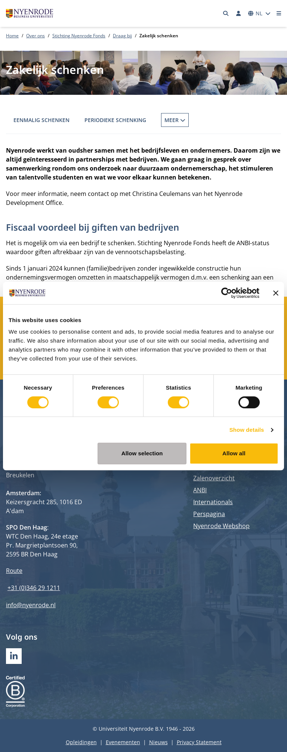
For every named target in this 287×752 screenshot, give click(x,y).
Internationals (213, 502)
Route (14, 571)
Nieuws (158, 742)
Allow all (234, 453)
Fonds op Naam (183, 120)
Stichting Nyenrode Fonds (78, 35)
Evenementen (123, 742)
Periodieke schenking (115, 120)
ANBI (200, 490)
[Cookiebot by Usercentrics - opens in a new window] (226, 293)
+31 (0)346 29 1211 (33, 588)
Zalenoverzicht (214, 478)
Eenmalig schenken (41, 120)
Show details (246, 430)
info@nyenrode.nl (31, 605)
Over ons (35, 35)
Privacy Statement (199, 742)
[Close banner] (275, 293)
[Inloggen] (238, 13)
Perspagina (209, 514)
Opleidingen (81, 742)
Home (12, 35)
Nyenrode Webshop (221, 526)
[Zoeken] (226, 13)
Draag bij (122, 35)
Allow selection (142, 453)
